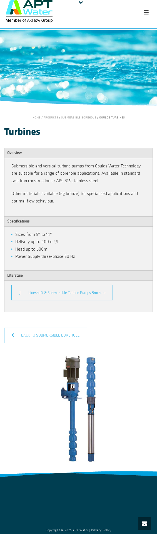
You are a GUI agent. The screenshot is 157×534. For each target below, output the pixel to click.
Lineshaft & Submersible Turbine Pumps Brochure (62, 292)
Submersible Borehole (78, 117)
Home (37, 117)
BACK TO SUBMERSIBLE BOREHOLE (45, 335)
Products (51, 117)
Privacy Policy (101, 530)
